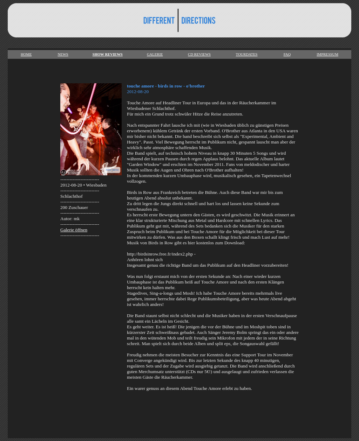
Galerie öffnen (73, 229)
